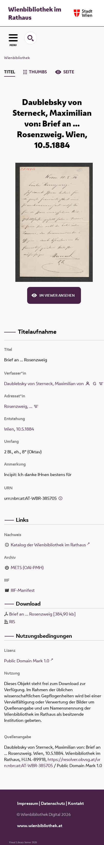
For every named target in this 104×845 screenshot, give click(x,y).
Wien (9, 429)
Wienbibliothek (17, 57)
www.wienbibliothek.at (39, 825)
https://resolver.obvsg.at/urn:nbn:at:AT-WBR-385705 (52, 762)
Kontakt (76, 803)
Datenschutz (53, 803)
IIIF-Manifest (23, 590)
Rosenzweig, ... (18, 406)
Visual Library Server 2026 (23, 842)
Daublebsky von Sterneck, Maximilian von (44, 383)
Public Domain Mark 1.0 (26, 661)
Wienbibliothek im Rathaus (34, 13)
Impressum (27, 803)
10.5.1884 (25, 429)
